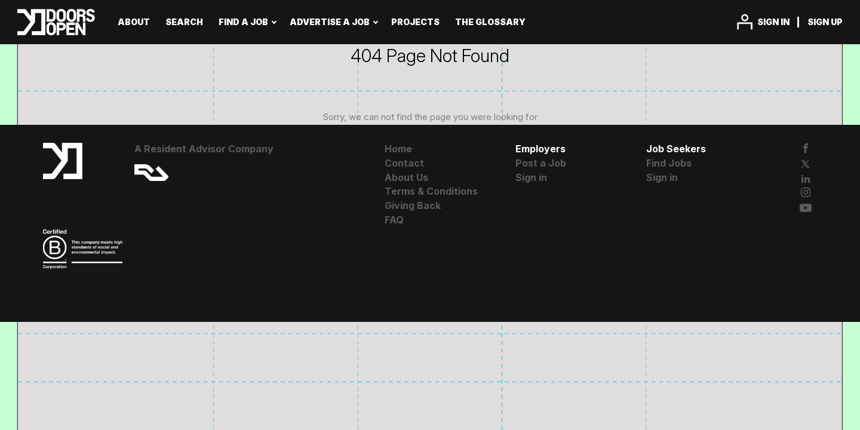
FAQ (394, 220)
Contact (404, 163)
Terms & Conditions (431, 191)
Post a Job (540, 163)
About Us (406, 177)
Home (398, 149)
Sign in (773, 22)
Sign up (825, 22)
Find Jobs (669, 163)
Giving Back (413, 205)
